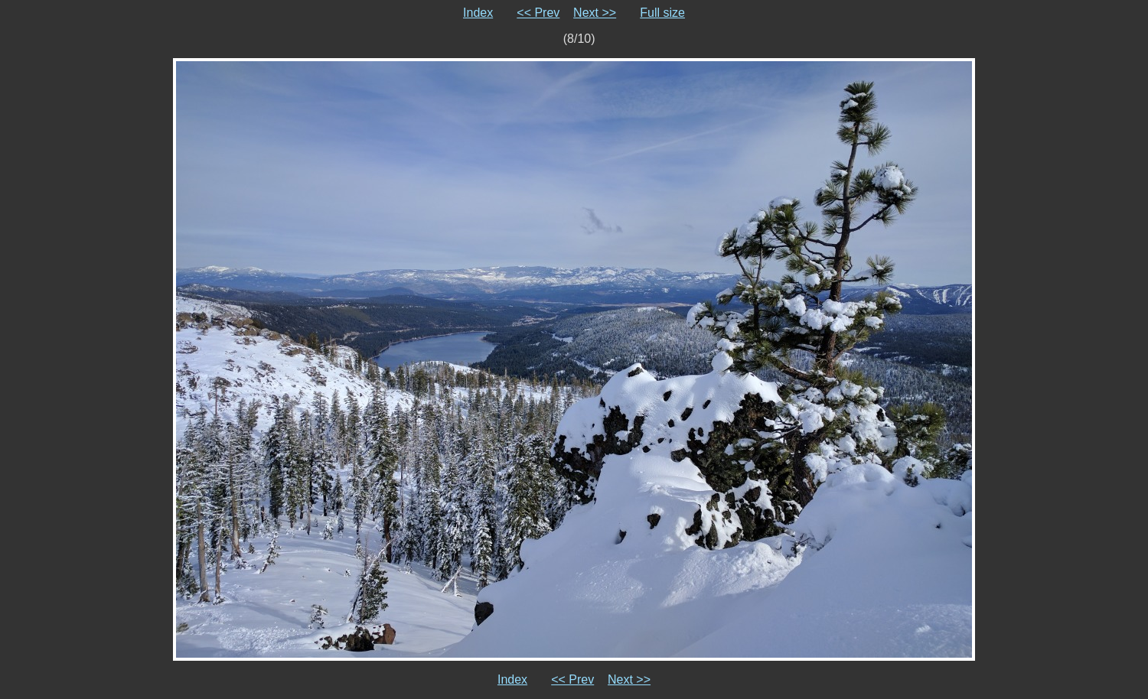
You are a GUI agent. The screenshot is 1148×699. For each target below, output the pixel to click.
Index (478, 12)
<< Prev (538, 12)
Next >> (594, 12)
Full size (662, 12)
